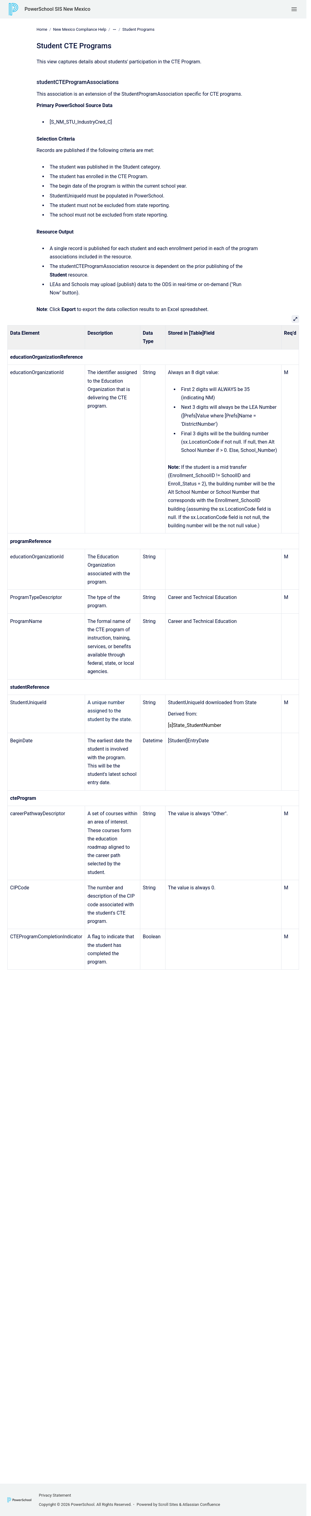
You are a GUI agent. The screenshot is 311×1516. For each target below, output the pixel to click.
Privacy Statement (55, 1495)
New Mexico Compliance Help (79, 29)
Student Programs (138, 29)
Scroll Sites (168, 1504)
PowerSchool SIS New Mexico (57, 9)
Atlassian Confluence (201, 1504)
